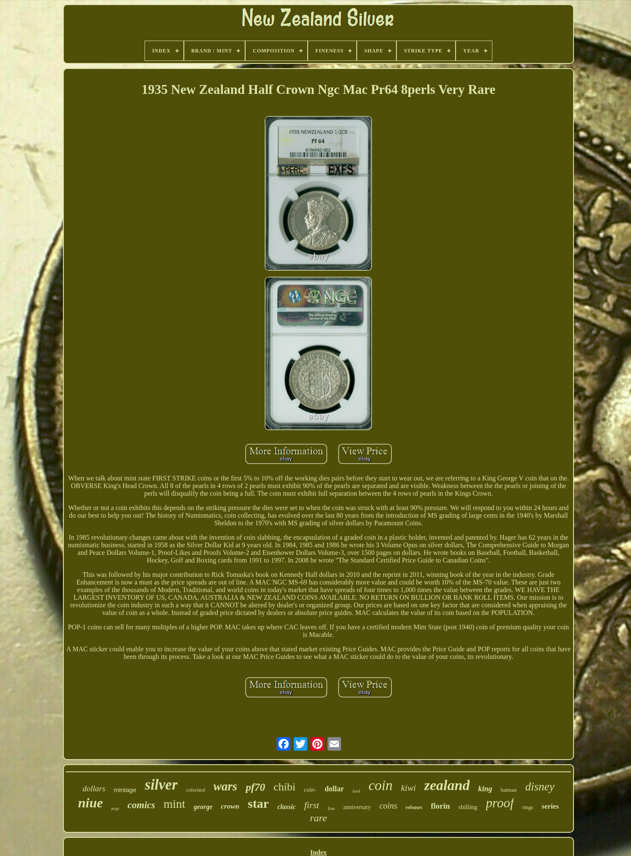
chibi (284, 787)
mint (174, 803)
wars (225, 786)
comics (141, 805)
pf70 (255, 787)
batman (508, 790)
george (203, 806)
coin (381, 785)
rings (527, 807)
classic (286, 806)
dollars (93, 788)
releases (414, 807)
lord (356, 790)
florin (440, 805)
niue (90, 802)
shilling (468, 807)
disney (540, 786)
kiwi (408, 788)
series (550, 806)
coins (388, 805)
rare (318, 817)
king (485, 789)
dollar (334, 789)
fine (331, 808)
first (311, 805)
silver (161, 784)
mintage (125, 789)
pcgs (115, 808)
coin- (310, 790)
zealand (447, 785)
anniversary (357, 807)
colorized (195, 790)
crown (230, 806)
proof (500, 803)
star (258, 803)
